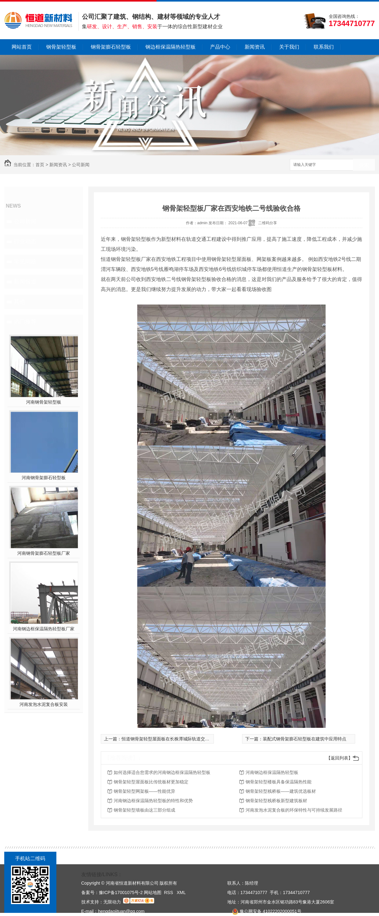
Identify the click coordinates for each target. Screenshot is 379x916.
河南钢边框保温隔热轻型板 (272, 772)
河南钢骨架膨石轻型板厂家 (43, 553)
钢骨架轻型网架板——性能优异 (144, 791)
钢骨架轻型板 (61, 47)
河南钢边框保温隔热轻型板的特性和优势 (153, 800)
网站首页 (22, 47)
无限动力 (112, 901)
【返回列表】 (339, 757)
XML (181, 892)
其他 (19, 302)
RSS (169, 892)
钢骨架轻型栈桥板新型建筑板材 (276, 800)
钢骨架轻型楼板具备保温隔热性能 (278, 781)
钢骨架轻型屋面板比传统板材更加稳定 (151, 781)
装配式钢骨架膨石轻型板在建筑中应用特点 (304, 738)
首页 (39, 164)
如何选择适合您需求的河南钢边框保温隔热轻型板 (162, 772)
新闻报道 (25, 281)
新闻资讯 (255, 47)
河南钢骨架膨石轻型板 (44, 477)
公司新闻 (80, 164)
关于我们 (289, 47)
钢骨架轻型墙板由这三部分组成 (144, 810)
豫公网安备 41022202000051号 (264, 911)
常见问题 (25, 261)
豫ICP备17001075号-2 (121, 892)
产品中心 (220, 47)
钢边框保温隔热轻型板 (170, 47)
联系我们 (324, 47)
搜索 (364, 165)
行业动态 (25, 241)
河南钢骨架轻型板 (43, 402)
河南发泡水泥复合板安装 (43, 704)
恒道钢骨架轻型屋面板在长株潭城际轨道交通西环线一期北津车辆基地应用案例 (198, 738)
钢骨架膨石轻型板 (111, 47)
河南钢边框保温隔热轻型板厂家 (43, 628)
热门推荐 (25, 322)
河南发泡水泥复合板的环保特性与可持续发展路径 (294, 810)
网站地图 (152, 892)
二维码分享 (267, 223)
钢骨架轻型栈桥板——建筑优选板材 (281, 791)
